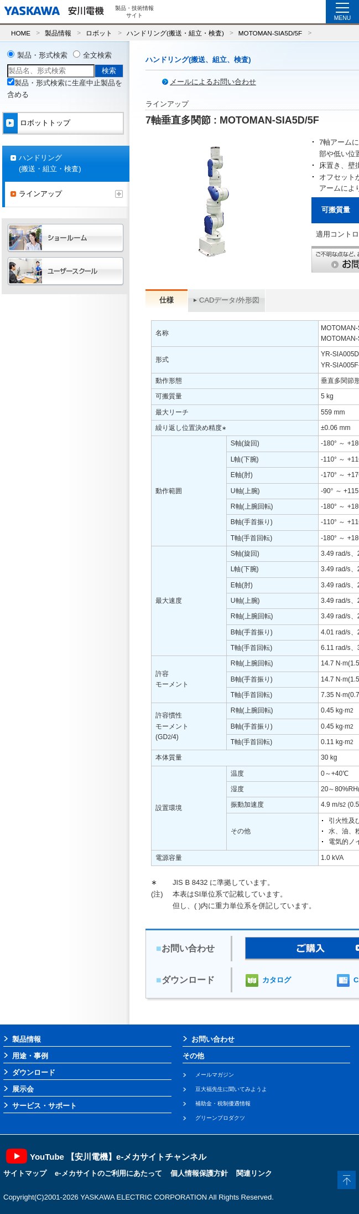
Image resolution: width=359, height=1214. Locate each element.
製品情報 (58, 33)
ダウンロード (33, 1072)
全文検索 (97, 55)
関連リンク (254, 1173)
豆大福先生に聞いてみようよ (231, 1089)
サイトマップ (24, 1173)
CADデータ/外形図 (229, 300)
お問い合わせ (213, 1039)
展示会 (23, 1089)
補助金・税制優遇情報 (223, 1103)
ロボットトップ (45, 123)
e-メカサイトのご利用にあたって (108, 1173)
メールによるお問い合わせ (213, 82)
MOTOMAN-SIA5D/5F (270, 33)
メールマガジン (214, 1075)
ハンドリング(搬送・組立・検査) (175, 33)
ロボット (99, 33)
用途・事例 (30, 1056)
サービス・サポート (44, 1106)
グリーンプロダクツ (220, 1118)
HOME (20, 33)
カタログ (276, 980)
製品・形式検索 (42, 55)
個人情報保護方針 (199, 1173)
